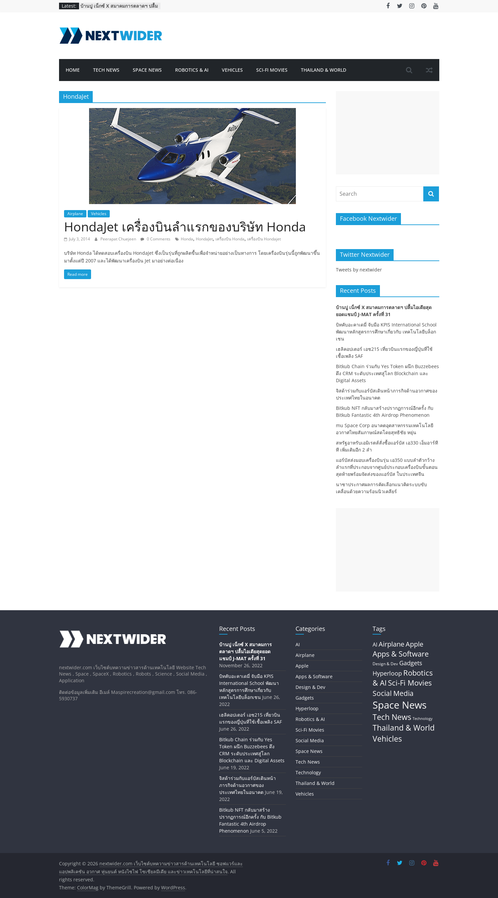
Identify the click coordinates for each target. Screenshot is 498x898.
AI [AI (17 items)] (375, 644)
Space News (147, 70)
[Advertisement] (387, 132)
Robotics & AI (191, 70)
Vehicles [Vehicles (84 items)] (387, 738)
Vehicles (232, 70)
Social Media (310, 740)
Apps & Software (314, 676)
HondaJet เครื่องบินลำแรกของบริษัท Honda (185, 226)
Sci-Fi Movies (272, 70)
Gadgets (305, 698)
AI (298, 644)
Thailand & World (323, 70)
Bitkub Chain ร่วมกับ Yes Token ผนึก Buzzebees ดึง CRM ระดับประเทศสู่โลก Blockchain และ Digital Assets (387, 373)
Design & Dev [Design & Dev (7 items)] (385, 664)
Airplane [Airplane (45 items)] (391, 644)
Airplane (75, 213)
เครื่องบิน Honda (229, 239)
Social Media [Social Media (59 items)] (393, 693)
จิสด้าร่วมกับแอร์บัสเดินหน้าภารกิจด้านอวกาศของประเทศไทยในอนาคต (247, 785)
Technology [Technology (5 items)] (423, 718)
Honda (187, 239)
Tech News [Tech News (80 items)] (392, 717)
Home (73, 70)
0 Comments (155, 239)
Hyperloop (307, 708)
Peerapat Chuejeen (118, 239)
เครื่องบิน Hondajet (264, 239)
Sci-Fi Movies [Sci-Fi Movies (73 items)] (410, 683)
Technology (308, 772)
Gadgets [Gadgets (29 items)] (410, 663)
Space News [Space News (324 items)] (400, 705)
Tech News (106, 70)
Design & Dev (310, 687)
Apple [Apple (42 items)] (414, 644)
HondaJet (204, 239)
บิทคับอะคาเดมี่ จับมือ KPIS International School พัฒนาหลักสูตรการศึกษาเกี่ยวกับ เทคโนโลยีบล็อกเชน (386, 331)
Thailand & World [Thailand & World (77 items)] (404, 728)
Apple (302, 666)
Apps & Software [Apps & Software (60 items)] (401, 654)
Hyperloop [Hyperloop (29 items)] (387, 673)
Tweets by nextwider (359, 269)
